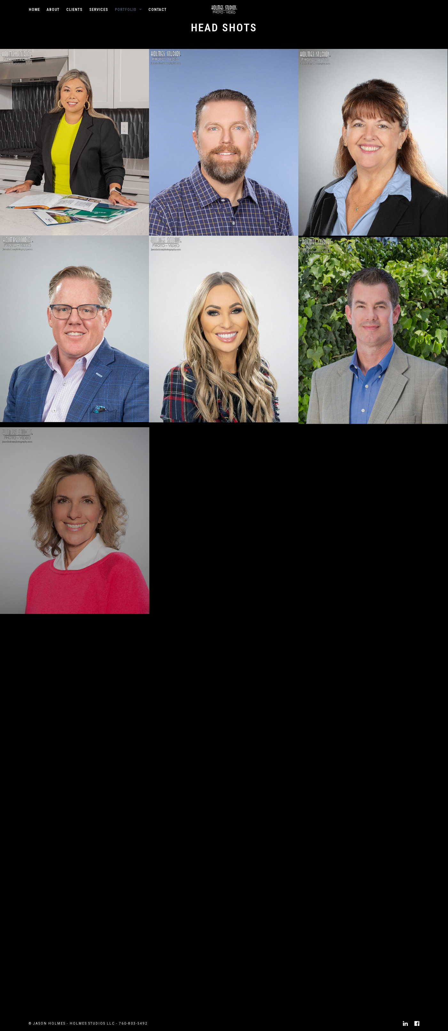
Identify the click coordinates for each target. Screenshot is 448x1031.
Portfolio (126, 9)
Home (34, 9)
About (53, 9)
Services (98, 9)
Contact (157, 9)
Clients (74, 9)
